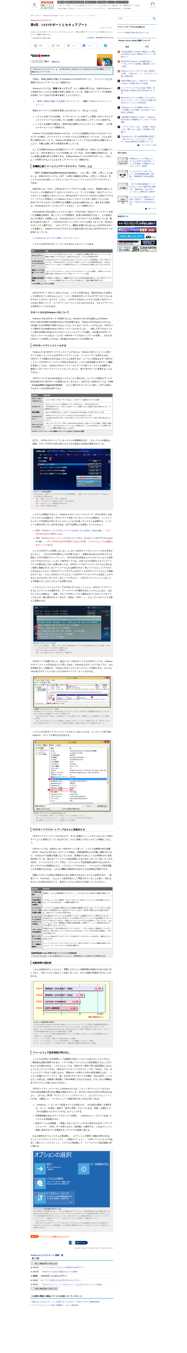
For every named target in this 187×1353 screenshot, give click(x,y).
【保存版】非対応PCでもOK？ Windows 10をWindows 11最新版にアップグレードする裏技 (138, 119)
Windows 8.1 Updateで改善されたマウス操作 (59, 1272)
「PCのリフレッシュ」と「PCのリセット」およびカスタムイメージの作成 (71, 1285)
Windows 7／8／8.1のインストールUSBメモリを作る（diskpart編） (72, 530)
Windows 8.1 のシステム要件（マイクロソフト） (57, 238)
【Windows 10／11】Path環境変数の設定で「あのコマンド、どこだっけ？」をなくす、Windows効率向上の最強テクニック (138, 139)
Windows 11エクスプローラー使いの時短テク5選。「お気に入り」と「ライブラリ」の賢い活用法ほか (138, 73)
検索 (154, 18)
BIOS (47, 176)
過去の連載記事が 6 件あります (46, 1289)
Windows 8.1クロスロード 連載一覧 (47, 1255)
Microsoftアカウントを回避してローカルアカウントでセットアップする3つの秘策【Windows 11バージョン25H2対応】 (138, 100)
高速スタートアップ (75, 274)
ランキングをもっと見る (147, 145)
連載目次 (56, 62)
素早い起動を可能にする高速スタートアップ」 (59, 101)
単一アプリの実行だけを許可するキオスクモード (61, 1280)
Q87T (47, 494)
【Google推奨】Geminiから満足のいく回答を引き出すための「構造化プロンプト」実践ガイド (138, 54)
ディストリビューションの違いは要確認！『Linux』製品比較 (55, 1305)
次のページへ (81, 1243)
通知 (58, 46)
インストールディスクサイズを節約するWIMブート (63, 1267)
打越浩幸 (91, 38)
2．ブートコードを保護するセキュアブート (55, 1236)
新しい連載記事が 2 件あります (46, 1264)
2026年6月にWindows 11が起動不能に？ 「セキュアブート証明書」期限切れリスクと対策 (138, 63)
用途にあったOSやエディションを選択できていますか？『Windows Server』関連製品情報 (65, 1302)
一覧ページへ (151, 208)
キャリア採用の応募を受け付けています (134, 33)
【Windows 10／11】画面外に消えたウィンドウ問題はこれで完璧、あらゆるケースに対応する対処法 (138, 109)
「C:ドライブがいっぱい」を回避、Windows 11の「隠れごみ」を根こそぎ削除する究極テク (138, 129)
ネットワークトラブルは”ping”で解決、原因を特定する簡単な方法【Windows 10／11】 (138, 90)
